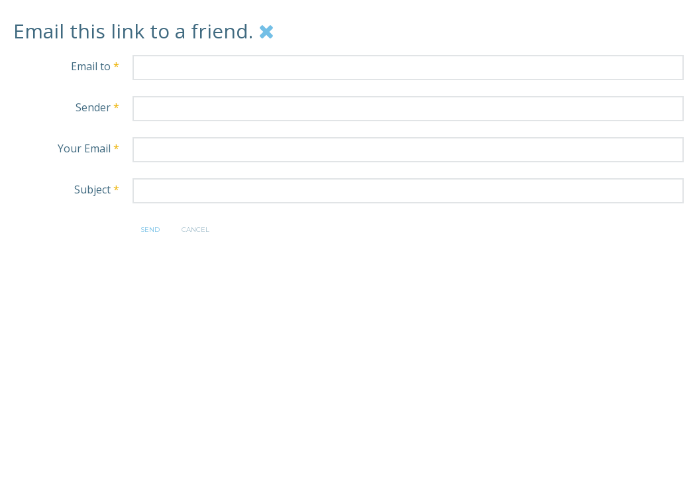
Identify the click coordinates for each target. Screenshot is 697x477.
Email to (95, 66)
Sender (97, 107)
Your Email (88, 148)
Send (150, 229)
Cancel (195, 229)
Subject (96, 189)
